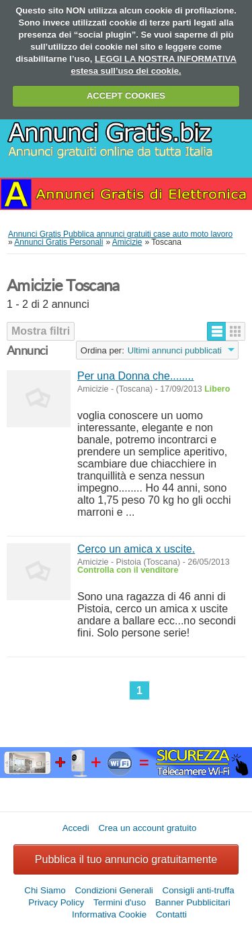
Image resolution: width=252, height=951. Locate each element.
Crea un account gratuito (147, 828)
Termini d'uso (119, 902)
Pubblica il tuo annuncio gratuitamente (126, 859)
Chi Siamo (44, 890)
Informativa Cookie (109, 914)
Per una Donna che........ (135, 376)
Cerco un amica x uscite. (136, 549)
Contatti (171, 914)
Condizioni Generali (114, 890)
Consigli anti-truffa (199, 890)
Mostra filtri (40, 331)
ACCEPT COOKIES (126, 96)
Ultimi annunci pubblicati (175, 350)
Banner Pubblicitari (192, 902)
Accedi (75, 828)
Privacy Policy (56, 902)
